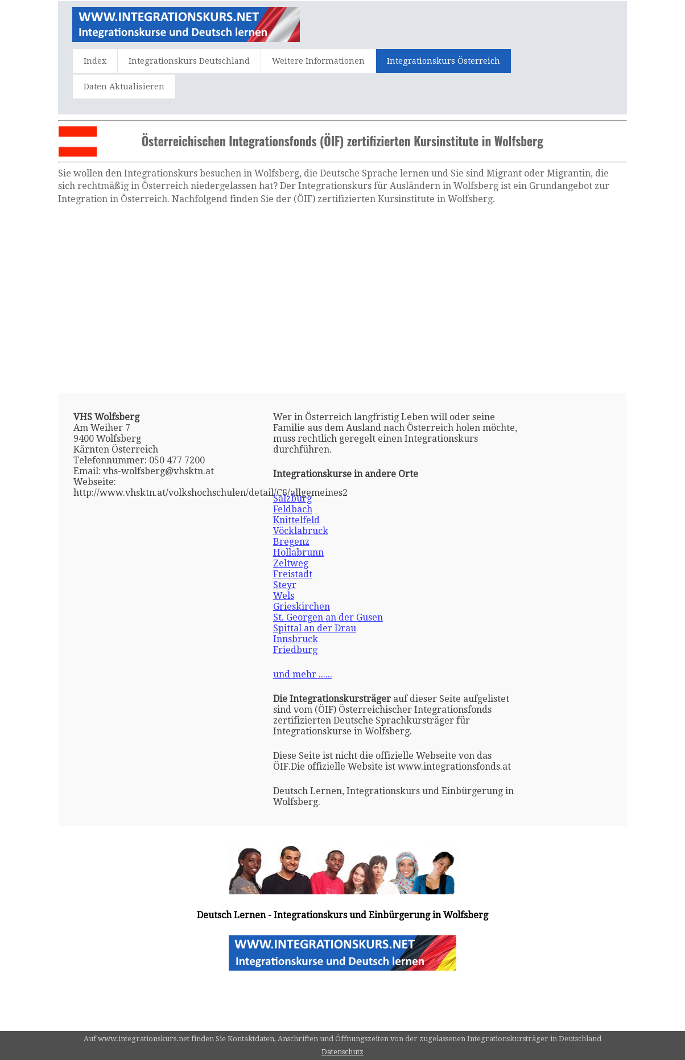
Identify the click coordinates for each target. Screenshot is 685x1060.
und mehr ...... (302, 674)
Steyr (284, 585)
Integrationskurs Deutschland (189, 60)
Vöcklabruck (300, 530)
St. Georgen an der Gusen (328, 617)
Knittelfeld (296, 520)
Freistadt (292, 574)
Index (95, 60)
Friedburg (295, 649)
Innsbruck (295, 639)
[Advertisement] (343, 299)
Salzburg (292, 498)
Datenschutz (342, 1051)
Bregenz (291, 541)
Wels (283, 595)
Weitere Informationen (318, 60)
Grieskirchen (301, 606)
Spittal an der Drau (314, 628)
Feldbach (292, 509)
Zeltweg (290, 563)
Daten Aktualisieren (124, 86)
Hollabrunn (298, 552)
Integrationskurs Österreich (443, 60)
